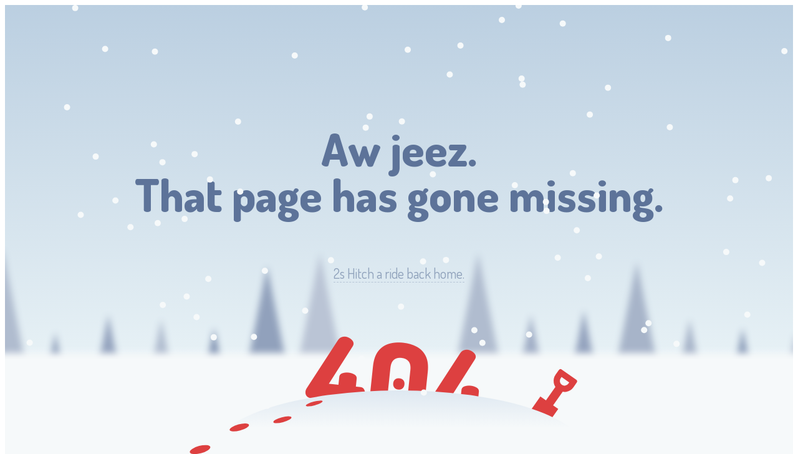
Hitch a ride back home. (399, 273)
